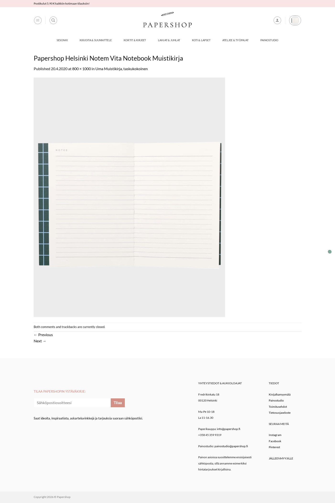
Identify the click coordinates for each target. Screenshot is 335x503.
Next (40, 341)
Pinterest (274, 447)
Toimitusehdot (278, 406)
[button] (38, 20)
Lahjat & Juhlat (169, 40)
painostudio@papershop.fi (231, 446)
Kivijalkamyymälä (280, 394)
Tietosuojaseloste (280, 412)
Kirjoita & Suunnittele (96, 40)
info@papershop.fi (228, 429)
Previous (43, 334)
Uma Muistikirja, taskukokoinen (121, 68)
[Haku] (53, 20)
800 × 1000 (81, 68)
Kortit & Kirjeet (135, 40)
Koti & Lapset (201, 40)
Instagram (275, 435)
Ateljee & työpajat (235, 40)
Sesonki (62, 40)
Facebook (275, 441)
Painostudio (269, 40)
